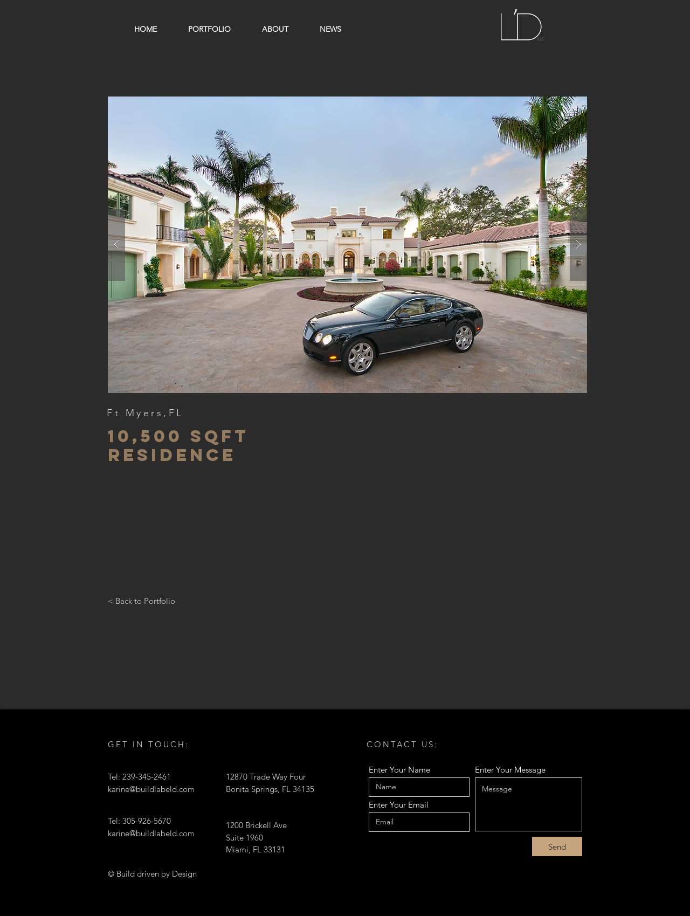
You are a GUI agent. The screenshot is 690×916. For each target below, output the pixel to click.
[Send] (557, 846)
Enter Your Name (399, 770)
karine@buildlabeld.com (151, 789)
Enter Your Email (399, 805)
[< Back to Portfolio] (141, 600)
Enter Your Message (510, 770)
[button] (347, 245)
